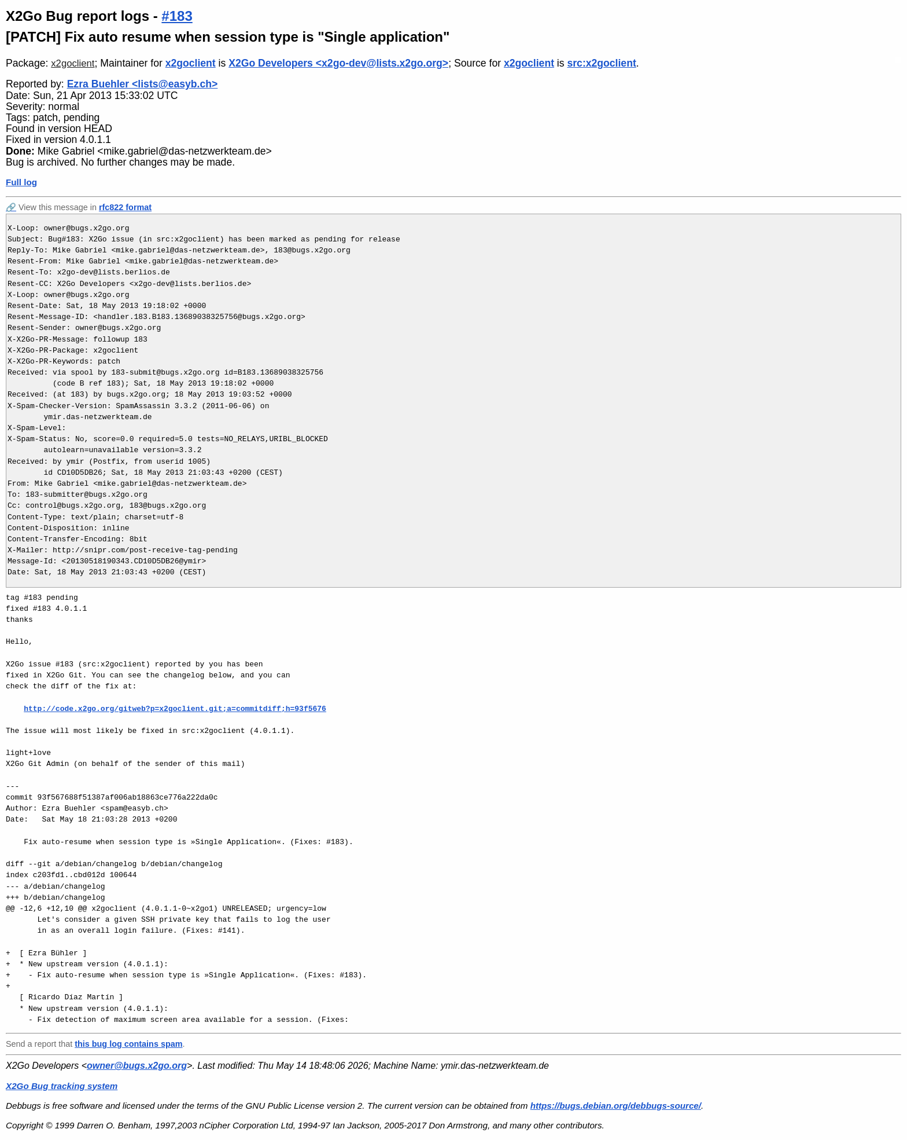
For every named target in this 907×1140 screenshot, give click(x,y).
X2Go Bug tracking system (61, 1086)
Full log (21, 182)
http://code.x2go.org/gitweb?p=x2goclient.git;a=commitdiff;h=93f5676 (175, 708)
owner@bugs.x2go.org (137, 1066)
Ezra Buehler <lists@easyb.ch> (142, 84)
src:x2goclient (601, 63)
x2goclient (72, 63)
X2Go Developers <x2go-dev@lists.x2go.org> (338, 63)
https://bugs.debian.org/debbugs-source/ (615, 1105)
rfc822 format (125, 207)
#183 (176, 16)
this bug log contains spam (128, 1044)
